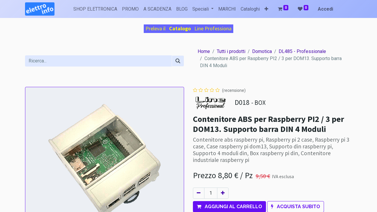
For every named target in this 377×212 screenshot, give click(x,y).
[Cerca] (178, 61)
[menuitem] (95, 9)
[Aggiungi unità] (223, 193)
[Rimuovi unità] (198, 193)
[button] (266, 9)
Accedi (325, 9)
